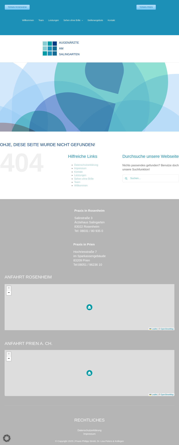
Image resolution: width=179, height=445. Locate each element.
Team (77, 182)
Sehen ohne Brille (84, 178)
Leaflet (153, 329)
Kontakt (78, 172)
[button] (89, 307)
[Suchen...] (150, 178)
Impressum (80, 168)
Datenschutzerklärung (86, 165)
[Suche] (126, 178)
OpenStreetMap (167, 329)
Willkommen (81, 185)
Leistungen (80, 175)
